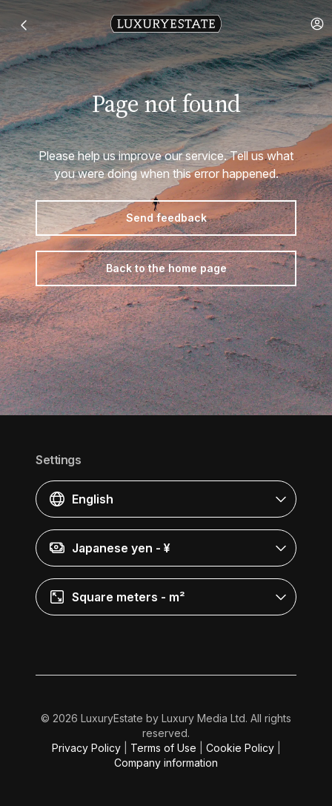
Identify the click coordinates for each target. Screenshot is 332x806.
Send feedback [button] (166, 217)
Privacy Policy (86, 747)
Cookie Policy (240, 747)
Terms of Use (163, 747)
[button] (317, 23)
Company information (166, 762)
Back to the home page (166, 268)
